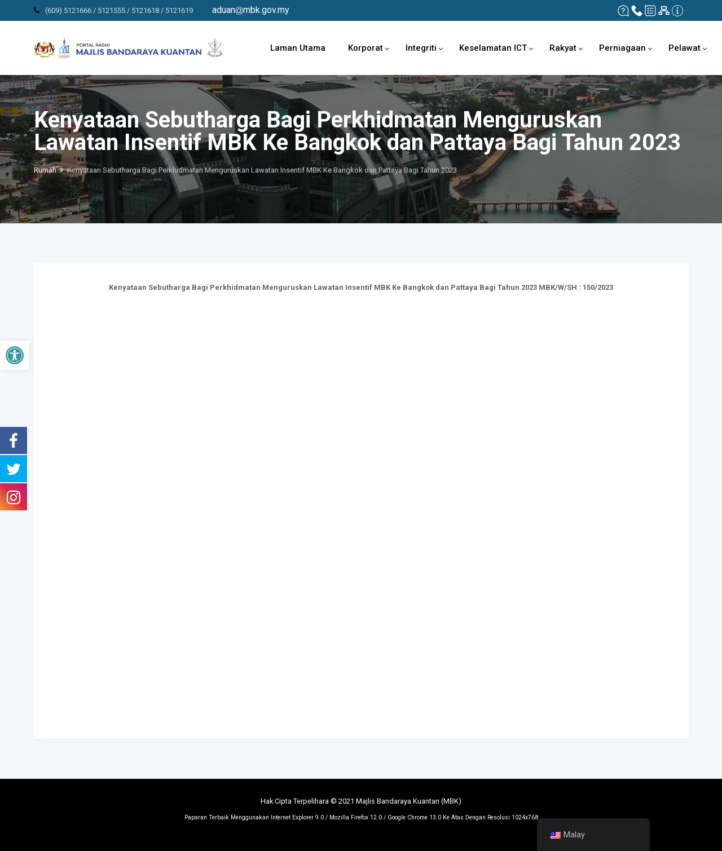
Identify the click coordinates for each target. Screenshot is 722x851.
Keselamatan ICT (493, 48)
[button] (14, 355)
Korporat (365, 48)
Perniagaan (622, 48)
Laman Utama (297, 48)
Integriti (421, 48)
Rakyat (562, 48)
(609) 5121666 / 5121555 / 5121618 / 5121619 (119, 10)
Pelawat (684, 48)
